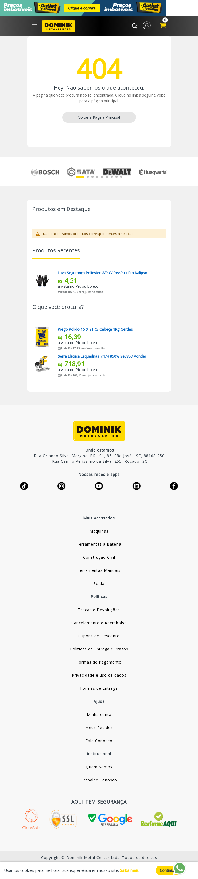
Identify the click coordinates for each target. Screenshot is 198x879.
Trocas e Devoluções (99, 610)
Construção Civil (99, 558)
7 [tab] (112, 178)
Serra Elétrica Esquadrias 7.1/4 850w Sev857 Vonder (102, 357)
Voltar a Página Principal (99, 118)
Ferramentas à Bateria (99, 545)
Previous (34, 173)
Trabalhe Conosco (99, 781)
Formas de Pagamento (99, 663)
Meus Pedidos (99, 728)
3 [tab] (92, 178)
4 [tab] (97, 178)
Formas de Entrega (99, 689)
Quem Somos (99, 767)
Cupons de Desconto (99, 636)
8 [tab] (116, 178)
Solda (99, 584)
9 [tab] (121, 178)
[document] (99, 870)
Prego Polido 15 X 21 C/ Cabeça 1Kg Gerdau (96, 330)
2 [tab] (88, 178)
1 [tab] (80, 178)
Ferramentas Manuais (99, 571)
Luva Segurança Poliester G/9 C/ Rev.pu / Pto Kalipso (104, 274)
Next (164, 173)
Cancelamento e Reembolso (99, 623)
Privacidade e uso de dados (99, 676)
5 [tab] (102, 178)
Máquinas (99, 532)
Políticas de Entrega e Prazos (99, 650)
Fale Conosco (99, 741)
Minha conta (99, 715)
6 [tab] (107, 178)
